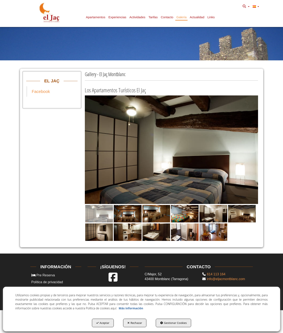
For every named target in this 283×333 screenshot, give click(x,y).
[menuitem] (246, 6)
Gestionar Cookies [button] (173, 323)
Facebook (41, 91)
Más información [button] (131, 308)
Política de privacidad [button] (47, 282)
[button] (50, 12)
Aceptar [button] (102, 323)
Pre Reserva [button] (43, 275)
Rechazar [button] (134, 323)
